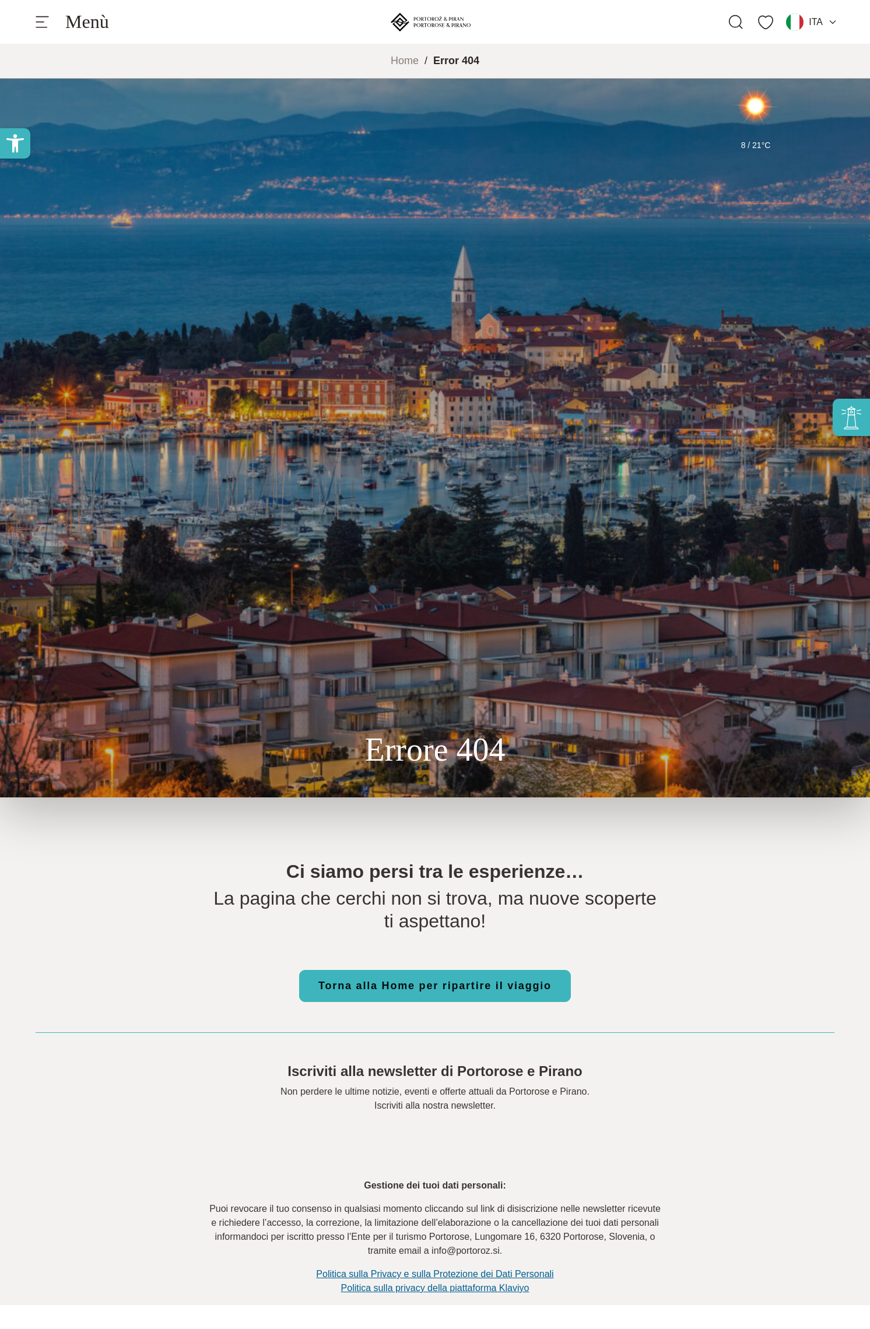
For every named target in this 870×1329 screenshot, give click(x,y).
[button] (15, 143)
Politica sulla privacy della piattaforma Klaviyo (435, 1288)
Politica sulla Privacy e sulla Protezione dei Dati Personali (434, 1274)
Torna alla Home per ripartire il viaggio (435, 986)
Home (405, 60)
